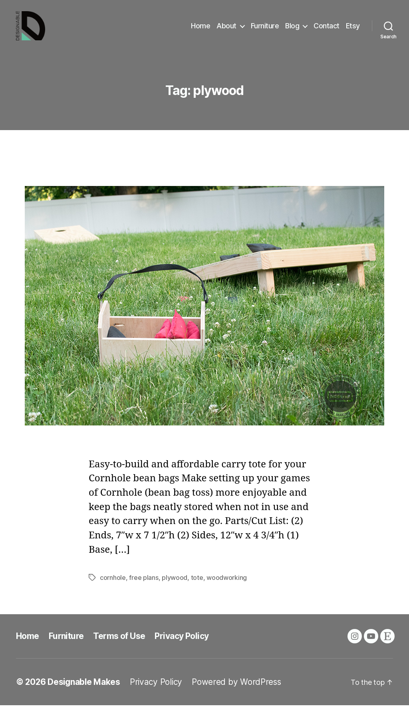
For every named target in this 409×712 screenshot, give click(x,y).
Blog (292, 29)
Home (200, 29)
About (226, 29)
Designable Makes (84, 689)
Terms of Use (119, 643)
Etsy (353, 29)
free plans (143, 584)
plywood (174, 584)
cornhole (113, 584)
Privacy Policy (181, 643)
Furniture (265, 29)
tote (197, 584)
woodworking (226, 584)
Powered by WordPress (236, 689)
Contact (327, 29)
